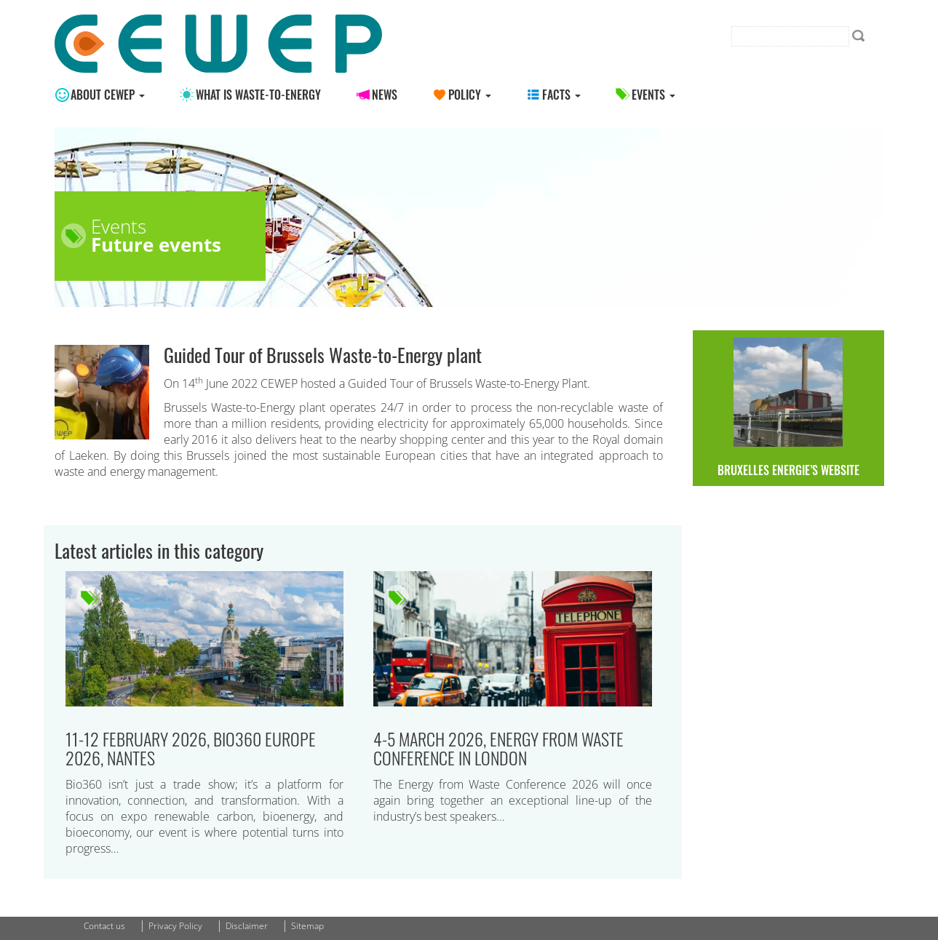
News (384, 94)
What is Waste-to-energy (258, 94)
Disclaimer (247, 926)
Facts (561, 94)
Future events (156, 244)
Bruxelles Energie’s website (788, 408)
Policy (469, 94)
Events (653, 94)
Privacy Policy (175, 926)
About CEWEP (108, 94)
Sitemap (307, 926)
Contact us (104, 926)
